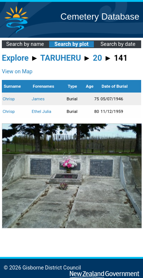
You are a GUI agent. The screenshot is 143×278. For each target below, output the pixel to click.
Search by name (25, 44)
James (38, 98)
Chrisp (9, 98)
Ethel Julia (41, 111)
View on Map (17, 71)
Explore (15, 58)
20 (97, 58)
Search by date (118, 44)
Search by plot (71, 44)
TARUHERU (60, 58)
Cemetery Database (100, 16)
